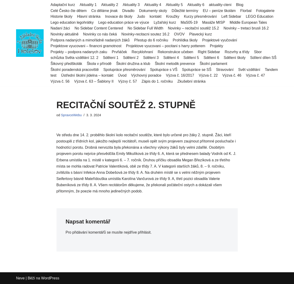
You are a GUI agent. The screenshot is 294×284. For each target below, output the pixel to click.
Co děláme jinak (104, 11)
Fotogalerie (265, 11)
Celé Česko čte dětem (69, 11)
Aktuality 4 (152, 5)
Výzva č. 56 (60, 81)
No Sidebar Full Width (145, 28)
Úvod (122, 75)
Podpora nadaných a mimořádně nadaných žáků (90, 40)
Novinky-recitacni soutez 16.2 (146, 34)
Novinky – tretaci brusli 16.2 (246, 28)
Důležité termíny (185, 11)
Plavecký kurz (200, 34)
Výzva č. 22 (208, 75)
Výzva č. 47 (255, 75)
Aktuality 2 (109, 5)
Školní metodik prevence (175, 64)
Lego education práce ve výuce (123, 22)
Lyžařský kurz (165, 22)
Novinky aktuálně (65, 34)
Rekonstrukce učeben (175, 52)
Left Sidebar (231, 16)
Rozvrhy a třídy (237, 52)
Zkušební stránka (191, 81)
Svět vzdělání (249, 70)
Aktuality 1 (88, 5)
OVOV (179, 34)
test (54, 75)
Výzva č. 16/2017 (180, 75)
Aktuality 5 (174, 5)
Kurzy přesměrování (200, 16)
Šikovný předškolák (66, 64)
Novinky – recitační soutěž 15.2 (193, 28)
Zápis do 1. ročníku (157, 81)
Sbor (258, 52)
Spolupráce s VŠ (163, 70)
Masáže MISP (213, 22)
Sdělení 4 (171, 58)
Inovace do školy (118, 16)
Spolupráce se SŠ (196, 70)
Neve (20, 278)
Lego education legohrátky (72, 22)
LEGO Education (259, 16)
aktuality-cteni (220, 5)
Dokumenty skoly (153, 11)
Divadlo (128, 11)
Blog (239, 5)
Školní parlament (213, 64)
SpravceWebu (71, 115)
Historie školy (61, 16)
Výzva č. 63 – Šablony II (94, 81)
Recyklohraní (142, 52)
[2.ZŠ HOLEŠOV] (30, 43)
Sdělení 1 (111, 58)
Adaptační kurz (63, 5)
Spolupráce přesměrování (124, 70)
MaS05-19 (189, 22)
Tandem (271, 70)
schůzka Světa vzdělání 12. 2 (74, 58)
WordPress (50, 278)
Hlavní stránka (88, 16)
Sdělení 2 (131, 58)
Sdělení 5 (191, 58)
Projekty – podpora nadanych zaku (79, 52)
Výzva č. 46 (231, 75)
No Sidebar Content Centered (99, 28)
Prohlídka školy (185, 40)
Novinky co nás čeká (100, 34)
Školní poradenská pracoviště (75, 70)
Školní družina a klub (133, 64)
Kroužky (172, 16)
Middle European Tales (248, 22)
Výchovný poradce (146, 75)
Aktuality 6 (195, 5)
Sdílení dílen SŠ (263, 58)
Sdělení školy (235, 58)
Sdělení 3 (151, 58)
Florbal (246, 11)
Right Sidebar (209, 52)
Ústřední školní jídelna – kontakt (87, 75)
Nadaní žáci (60, 28)
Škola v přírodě (99, 64)
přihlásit (144, 232)
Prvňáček (119, 52)
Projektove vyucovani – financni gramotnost (86, 46)
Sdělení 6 (211, 58)
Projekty (216, 46)
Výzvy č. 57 (127, 81)
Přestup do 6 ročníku (151, 40)
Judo (141, 16)
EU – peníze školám (219, 11)
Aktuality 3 (131, 5)
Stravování (224, 70)
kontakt (155, 16)
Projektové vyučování (219, 40)
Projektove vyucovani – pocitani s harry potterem (165, 46)
